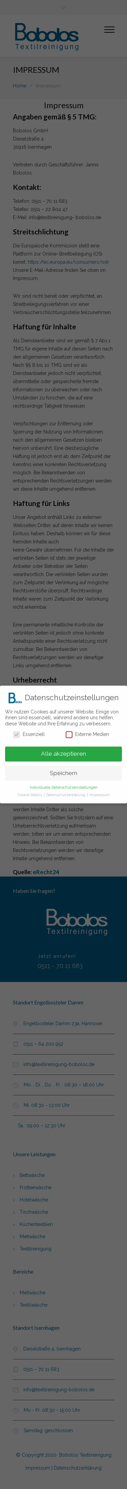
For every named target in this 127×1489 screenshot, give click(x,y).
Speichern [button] (63, 771)
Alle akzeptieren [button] (63, 751)
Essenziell (29, 732)
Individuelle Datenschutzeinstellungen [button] (64, 785)
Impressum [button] (100, 793)
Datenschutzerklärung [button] (66, 793)
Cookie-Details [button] (30, 793)
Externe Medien (87, 732)
